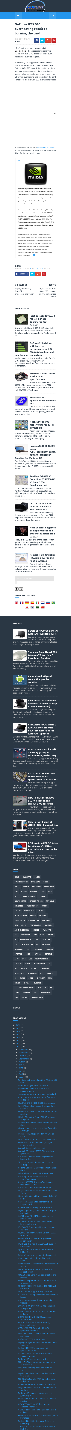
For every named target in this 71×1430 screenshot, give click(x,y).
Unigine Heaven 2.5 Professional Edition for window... (37, 1355)
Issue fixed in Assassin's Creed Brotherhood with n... (38, 1231)
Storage (18, 921)
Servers (45, 935)
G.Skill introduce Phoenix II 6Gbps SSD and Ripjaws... (37, 1377)
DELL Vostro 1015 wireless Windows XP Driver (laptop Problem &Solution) (42, 669)
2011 (18, 1013)
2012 (18, 1010)
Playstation (27, 911)
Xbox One (46, 906)
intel (17, 863)
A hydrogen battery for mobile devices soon (35, 1225)
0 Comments (23, 40)
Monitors (19, 916)
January (22, 1404)
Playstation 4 (26, 906)
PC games (42, 863)
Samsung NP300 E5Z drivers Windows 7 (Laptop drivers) (43, 599)
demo (28, 921)
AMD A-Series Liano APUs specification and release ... (37, 1242)
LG (51, 954)
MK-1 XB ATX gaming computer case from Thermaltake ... (36, 1330)
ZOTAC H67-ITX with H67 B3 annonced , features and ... (35, 1284)
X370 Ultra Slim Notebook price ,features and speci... (36, 1065)
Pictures (37, 921)
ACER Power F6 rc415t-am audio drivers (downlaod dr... (35, 1184)
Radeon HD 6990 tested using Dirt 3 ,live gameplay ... (36, 1388)
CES (16, 901)
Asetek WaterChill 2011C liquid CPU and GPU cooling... (37, 1366)
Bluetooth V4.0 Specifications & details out (41, 378)
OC (38, 258)
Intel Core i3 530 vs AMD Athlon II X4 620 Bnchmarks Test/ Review (42, 305)
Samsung (49, 892)
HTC (24, 925)
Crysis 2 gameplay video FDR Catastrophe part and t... (37, 1178)
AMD (16, 858)
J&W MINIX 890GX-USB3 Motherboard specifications (40, 354)
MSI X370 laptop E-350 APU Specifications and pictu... (36, 1346)
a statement (49, 146)
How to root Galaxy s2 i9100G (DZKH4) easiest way (43, 790)
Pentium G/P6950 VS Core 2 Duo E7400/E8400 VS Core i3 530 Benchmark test (42, 454)
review (33, 882)
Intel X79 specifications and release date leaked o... (36, 1073)
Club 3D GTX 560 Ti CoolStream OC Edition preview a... (36, 1301)
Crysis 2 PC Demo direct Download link (35, 1398)
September (24, 1025)
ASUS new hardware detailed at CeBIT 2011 (37, 1351)
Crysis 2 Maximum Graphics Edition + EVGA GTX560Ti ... (37, 1200)
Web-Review (19, 940)
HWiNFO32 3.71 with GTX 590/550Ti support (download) (37, 1211)
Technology (32, 872)
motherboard (21, 882)
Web (50, 945)
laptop (18, 877)
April (21, 1040)
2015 (18, 1000)
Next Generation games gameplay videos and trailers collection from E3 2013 (42, 504)
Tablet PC (46, 897)
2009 (18, 1411)
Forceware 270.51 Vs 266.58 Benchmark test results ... (37, 1079)
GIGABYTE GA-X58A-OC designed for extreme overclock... (34, 1372)
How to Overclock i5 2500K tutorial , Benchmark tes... (34, 1290)
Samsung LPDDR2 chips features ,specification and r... (32, 1144)
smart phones (36, 964)
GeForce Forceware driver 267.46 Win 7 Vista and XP (35, 1268)
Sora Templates (31, 1426)
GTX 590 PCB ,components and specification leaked (38, 1262)
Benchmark (49, 853)
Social (24, 964)
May (21, 1037)
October (23, 1022)
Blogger (37, 949)
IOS (16, 935)
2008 (18, 1414)
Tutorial (50, 868)
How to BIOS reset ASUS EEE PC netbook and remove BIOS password (41, 767)
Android (42, 882)
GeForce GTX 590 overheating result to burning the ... (35, 1124)
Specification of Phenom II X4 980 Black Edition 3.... (35, 1217)
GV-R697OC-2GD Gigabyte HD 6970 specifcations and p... (33, 1296)
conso (17, 949)
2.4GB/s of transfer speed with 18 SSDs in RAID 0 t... (36, 1394)
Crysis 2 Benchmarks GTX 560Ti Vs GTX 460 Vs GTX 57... (37, 1341)
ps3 (41, 940)
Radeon (24, 935)
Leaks (17, 959)
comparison (33, 887)
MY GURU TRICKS (36, 868)
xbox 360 (49, 916)
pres (35, 959)
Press (17, 853)
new (16, 892)
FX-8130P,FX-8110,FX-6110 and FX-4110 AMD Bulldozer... (37, 1253)
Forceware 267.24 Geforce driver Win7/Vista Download (38, 1383)
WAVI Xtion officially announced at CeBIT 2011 (35, 1335)
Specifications (21, 848)
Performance (35, 892)
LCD (30, 925)
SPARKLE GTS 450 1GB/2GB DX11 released (36, 1069)
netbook (46, 911)
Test (43, 858)
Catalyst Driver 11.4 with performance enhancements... (35, 1321)
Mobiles (33, 858)
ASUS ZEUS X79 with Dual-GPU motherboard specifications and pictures (43, 743)
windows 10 (46, 959)
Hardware (17, 258)
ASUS (17, 925)
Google (35, 897)
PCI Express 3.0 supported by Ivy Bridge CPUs (36, 1101)
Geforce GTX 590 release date (31, 1305)
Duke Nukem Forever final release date (35, 1140)
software (36, 853)
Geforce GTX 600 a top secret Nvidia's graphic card (35, 1169)
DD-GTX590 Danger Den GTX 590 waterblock (37, 1106)
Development (39, 930)
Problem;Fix (20, 887)
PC (28, 916)
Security (34, 935)
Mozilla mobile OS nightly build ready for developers (42, 401)
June (21, 1034)
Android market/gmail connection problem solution (40, 645)
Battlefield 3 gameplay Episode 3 (33, 1052)
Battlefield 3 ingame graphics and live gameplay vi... (35, 1361)
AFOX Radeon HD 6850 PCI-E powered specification (34, 1206)
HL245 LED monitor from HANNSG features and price (36, 1085)
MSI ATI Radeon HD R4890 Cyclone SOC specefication (35, 1237)
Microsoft (29, 877)
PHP (16, 964)
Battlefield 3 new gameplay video (33, 1325)
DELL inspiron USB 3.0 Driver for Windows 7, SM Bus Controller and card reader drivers (43, 814)
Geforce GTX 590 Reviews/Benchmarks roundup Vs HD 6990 (35, 1149)
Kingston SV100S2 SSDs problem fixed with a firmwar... (37, 1096)
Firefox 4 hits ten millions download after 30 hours (37, 1164)
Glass (22, 945)
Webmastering (41, 925)
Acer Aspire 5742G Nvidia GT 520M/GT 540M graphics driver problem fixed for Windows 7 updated (43, 696)
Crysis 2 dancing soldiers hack (31, 1114)
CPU (49, 858)
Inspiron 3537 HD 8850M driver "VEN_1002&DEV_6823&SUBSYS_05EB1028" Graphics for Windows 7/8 (35, 427)
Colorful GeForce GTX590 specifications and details (37, 1135)
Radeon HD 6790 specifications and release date (37, 1090)
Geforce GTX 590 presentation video (34, 1154)
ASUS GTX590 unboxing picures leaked (35, 1174)
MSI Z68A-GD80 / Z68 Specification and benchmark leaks (35, 1189)
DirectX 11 (51, 940)
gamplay (26, 959)
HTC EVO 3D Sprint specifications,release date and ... (36, 1195)
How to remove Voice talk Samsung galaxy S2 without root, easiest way (42, 718)
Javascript (42, 954)
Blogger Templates (47, 1426)
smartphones (29, 863)
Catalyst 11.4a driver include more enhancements (33, 1056)
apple (23, 892)
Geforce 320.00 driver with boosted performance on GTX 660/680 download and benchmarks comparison (42, 331)
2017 (18, 994)
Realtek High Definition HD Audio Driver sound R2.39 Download (42, 527)
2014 (18, 1003)
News (25, 258)
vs (50, 930)
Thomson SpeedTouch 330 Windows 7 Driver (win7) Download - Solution (42, 621)
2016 (18, 997)
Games (37, 844)
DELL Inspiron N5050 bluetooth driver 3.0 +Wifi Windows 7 (42, 478)
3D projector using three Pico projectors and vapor (36, 1130)
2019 (18, 991)
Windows (46, 887)
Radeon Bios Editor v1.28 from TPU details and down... (37, 1279)
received (40, 146)
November (24, 1019)
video (46, 848)
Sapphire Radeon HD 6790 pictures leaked (37, 1060)
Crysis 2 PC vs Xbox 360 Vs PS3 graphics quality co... (36, 1119)
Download (35, 848)
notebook (32, 940)
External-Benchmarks (24, 954)
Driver (26, 853)
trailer (40, 877)
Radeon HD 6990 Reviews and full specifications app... (33, 1315)
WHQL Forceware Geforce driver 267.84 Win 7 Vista (37, 1158)
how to (44, 872)
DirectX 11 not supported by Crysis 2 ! (35, 1258)
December (24, 1016)
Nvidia (32, 258)
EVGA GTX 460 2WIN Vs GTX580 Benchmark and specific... (36, 1273)
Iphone (50, 901)
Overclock (46, 258)
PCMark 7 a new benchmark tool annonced (37, 1221)
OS (37, 911)
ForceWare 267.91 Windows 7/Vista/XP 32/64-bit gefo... (35, 1110)
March (22, 1043)
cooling (18, 930)
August (22, 1028)
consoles (19, 872)
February (23, 1401)
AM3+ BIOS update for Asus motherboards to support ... (37, 1248)
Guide (30, 945)
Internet (41, 945)
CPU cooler (37, 916)
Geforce (48, 921)
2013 (18, 1006)
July (21, 1031)
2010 (18, 1407)
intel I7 (27, 949)
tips (16, 911)
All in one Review (22, 897)
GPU (42, 901)
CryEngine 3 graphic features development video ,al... (37, 1310)
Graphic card (20, 868)
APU (35, 901)
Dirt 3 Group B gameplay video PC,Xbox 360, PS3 (37, 1047)
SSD (37, 906)
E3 (15, 945)
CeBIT (27, 930)
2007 (18, 1417)
